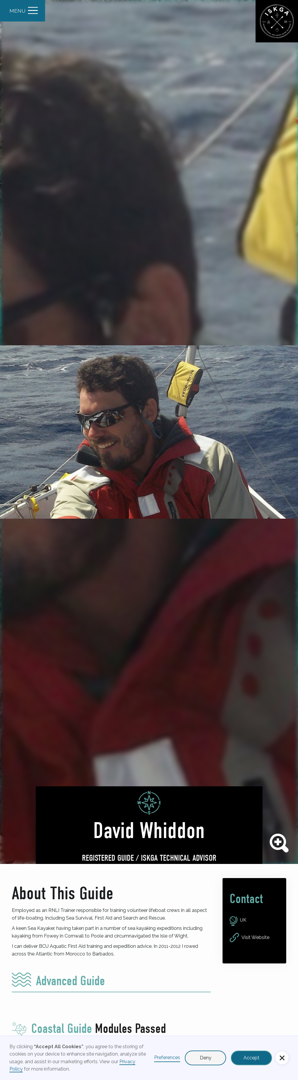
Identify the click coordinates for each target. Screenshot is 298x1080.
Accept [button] (251, 1058)
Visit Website (255, 937)
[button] (282, 1057)
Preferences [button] (167, 1057)
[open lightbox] (149, 432)
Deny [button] (205, 1058)
